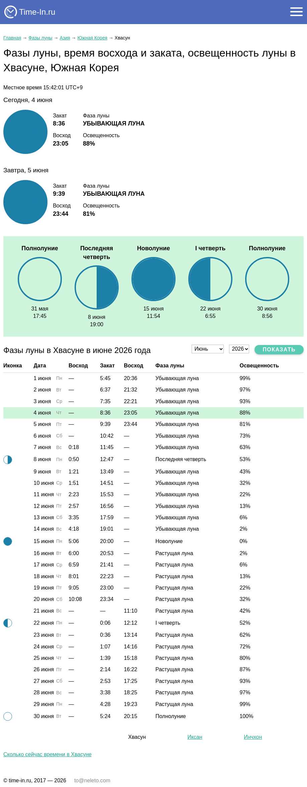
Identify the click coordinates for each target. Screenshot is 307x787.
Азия (65, 37)
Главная (12, 37)
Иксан (194, 737)
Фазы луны (40, 37)
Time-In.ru (37, 11)
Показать (279, 349)
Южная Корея (92, 37)
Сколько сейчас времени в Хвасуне (47, 754)
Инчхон (253, 737)
